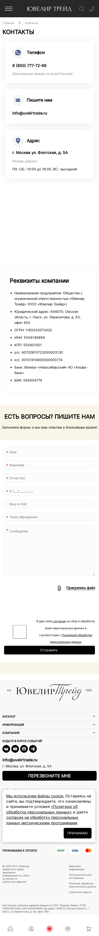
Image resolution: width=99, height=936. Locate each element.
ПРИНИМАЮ (77, 833)
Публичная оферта (80, 892)
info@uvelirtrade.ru (29, 113)
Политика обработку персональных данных (82, 885)
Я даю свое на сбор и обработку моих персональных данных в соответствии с (65, 631)
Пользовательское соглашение (80, 876)
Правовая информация (76, 868)
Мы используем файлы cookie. (35, 796)
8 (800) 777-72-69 (29, 65)
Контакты (31, 23)
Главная (8, 23)
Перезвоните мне (49, 775)
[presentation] (40, 608)
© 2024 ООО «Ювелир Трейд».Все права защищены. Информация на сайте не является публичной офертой (15, 874)
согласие (59, 621)
